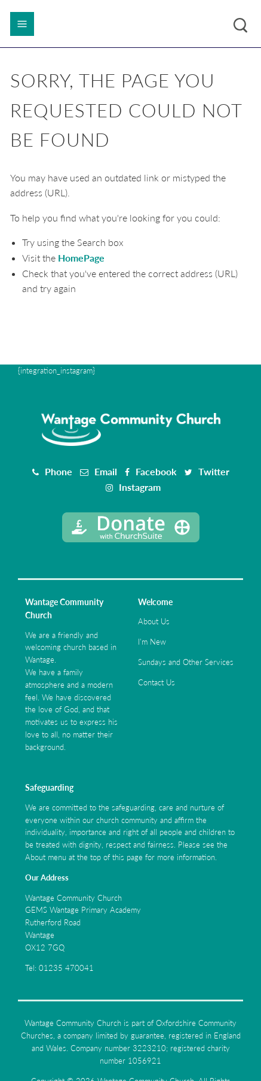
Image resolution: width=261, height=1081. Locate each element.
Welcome (155, 602)
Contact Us (156, 682)
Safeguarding (49, 787)
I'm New (152, 641)
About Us (154, 621)
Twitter (213, 471)
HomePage (81, 257)
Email (105, 471)
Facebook (156, 471)
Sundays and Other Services (186, 662)
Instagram (140, 487)
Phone (58, 471)
